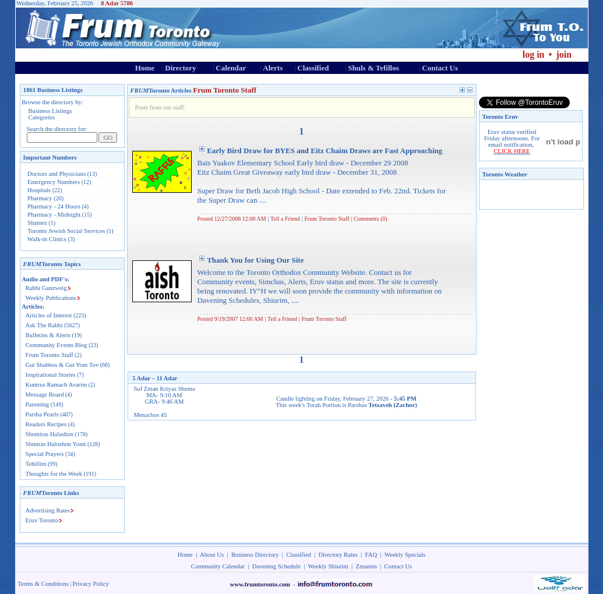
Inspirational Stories (51, 375)
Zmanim (366, 566)
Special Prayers (45, 454)
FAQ (371, 554)
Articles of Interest (49, 315)
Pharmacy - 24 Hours (53, 206)
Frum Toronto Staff (49, 355)
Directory (180, 67)
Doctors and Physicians (56, 174)
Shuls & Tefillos (373, 67)
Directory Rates (338, 554)
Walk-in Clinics (46, 239)
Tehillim (36, 464)
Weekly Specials (405, 554)
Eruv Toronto (42, 520)
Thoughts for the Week (54, 474)
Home (144, 67)
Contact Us (440, 67)
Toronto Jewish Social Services (67, 231)
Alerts (273, 67)
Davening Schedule (276, 566)
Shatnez (37, 223)
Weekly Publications (51, 298)
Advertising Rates (48, 510)
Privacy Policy (90, 584)
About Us (212, 554)
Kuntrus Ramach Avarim (56, 384)
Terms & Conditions (43, 584)
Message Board (45, 394)
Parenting (38, 404)
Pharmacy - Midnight (53, 214)
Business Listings (50, 111)
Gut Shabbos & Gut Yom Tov (62, 365)
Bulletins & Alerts (48, 335)
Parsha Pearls (42, 414)
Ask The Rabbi (44, 325)
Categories (42, 117)
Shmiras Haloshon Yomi (56, 444)
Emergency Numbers (53, 182)
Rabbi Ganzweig (46, 288)
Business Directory (254, 554)
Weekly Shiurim (328, 566)
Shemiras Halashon (50, 434)
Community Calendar (218, 566)
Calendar (231, 67)
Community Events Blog (56, 345)
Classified (313, 67)
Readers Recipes (46, 424)
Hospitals (39, 190)
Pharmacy (39, 198)
